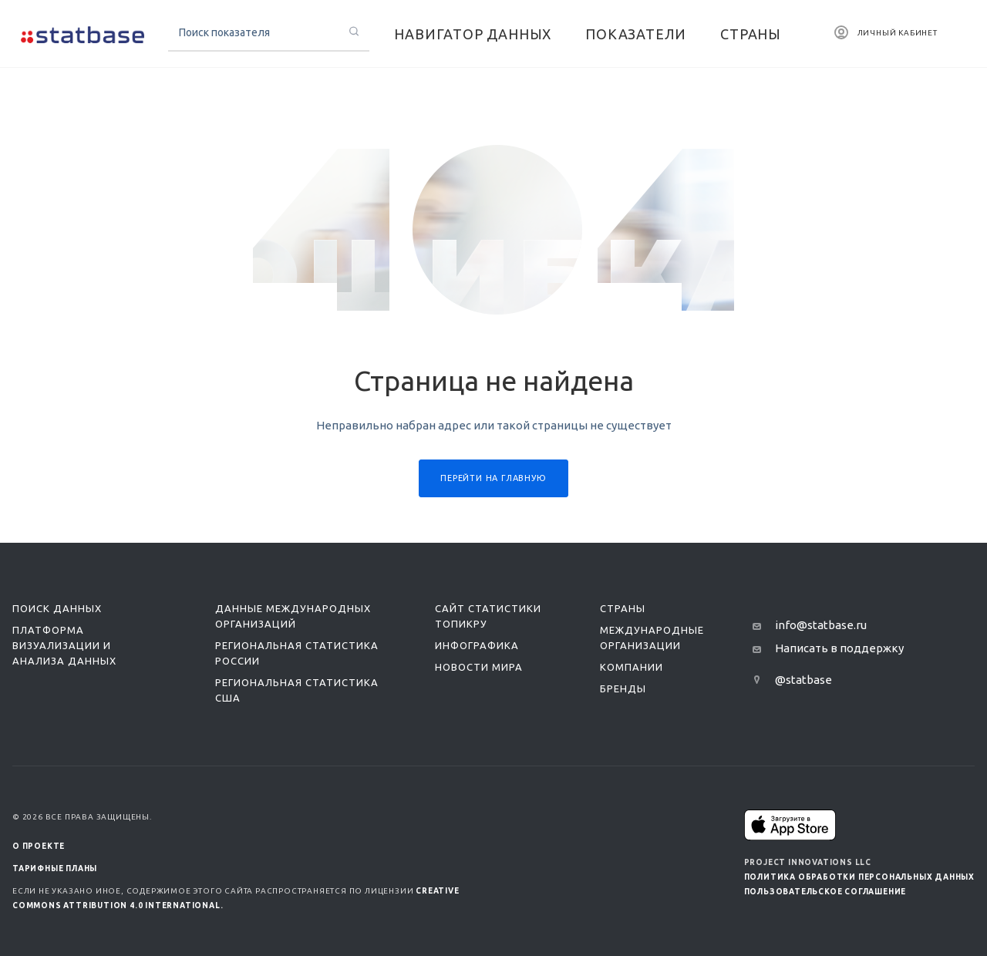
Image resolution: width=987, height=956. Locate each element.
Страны (622, 608)
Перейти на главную (493, 478)
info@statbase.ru (821, 624)
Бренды (623, 688)
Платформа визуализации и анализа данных (64, 645)
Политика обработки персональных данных (859, 877)
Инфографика (477, 645)
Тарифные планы (54, 868)
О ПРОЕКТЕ (38, 846)
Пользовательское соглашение (825, 891)
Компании (631, 666)
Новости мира (479, 666)
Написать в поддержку (839, 648)
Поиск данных (57, 608)
